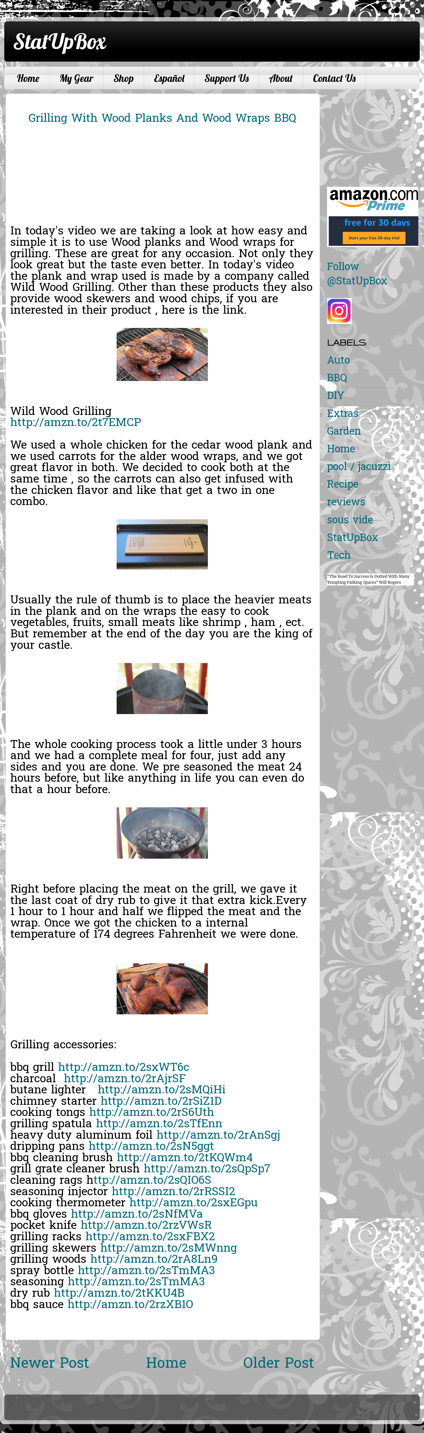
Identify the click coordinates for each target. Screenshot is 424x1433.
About (281, 78)
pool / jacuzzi (359, 467)
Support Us (226, 78)
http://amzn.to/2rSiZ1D (161, 1102)
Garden (344, 432)
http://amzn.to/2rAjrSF (125, 1079)
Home (28, 78)
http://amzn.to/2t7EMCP (75, 423)
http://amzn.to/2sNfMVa (137, 1215)
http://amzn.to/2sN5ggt (151, 1147)
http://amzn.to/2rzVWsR (146, 1226)
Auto (338, 361)
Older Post (278, 1364)
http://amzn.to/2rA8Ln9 (154, 1260)
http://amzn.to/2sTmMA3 (146, 1271)
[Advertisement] (375, 133)
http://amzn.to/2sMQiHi (162, 1090)
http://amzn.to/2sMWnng (168, 1249)
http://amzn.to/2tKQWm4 (185, 1158)
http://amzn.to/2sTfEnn (159, 1124)
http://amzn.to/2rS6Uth (151, 1113)
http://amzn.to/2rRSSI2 (173, 1192)
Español (169, 78)
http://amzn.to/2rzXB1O (130, 1305)
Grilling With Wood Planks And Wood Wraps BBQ (162, 119)
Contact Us (334, 78)
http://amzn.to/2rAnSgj (218, 1136)
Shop (123, 78)
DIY (335, 396)
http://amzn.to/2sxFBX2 (150, 1237)
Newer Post (49, 1364)
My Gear (76, 78)
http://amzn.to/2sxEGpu (193, 1203)
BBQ (337, 378)
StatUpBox (59, 41)
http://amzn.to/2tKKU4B (119, 1294)
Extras (342, 414)
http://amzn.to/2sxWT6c (123, 1068)
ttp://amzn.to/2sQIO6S (152, 1181)
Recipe (342, 485)
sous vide (350, 520)
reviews (346, 502)
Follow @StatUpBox (357, 274)
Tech (339, 556)
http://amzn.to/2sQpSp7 (207, 1169)
